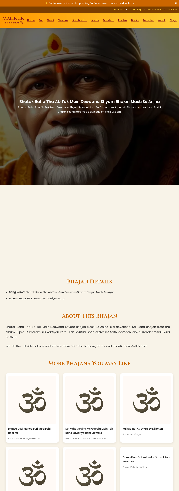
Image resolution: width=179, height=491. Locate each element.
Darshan (108, 20)
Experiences (155, 9)
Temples (148, 20)
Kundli (161, 20)
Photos (122, 20)
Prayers (118, 9)
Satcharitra (79, 20)
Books (135, 20)
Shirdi (50, 20)
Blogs (173, 20)
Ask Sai (172, 9)
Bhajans (63, 20)
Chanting (135, 9)
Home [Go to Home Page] (31, 20)
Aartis (95, 20)
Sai (41, 20)
